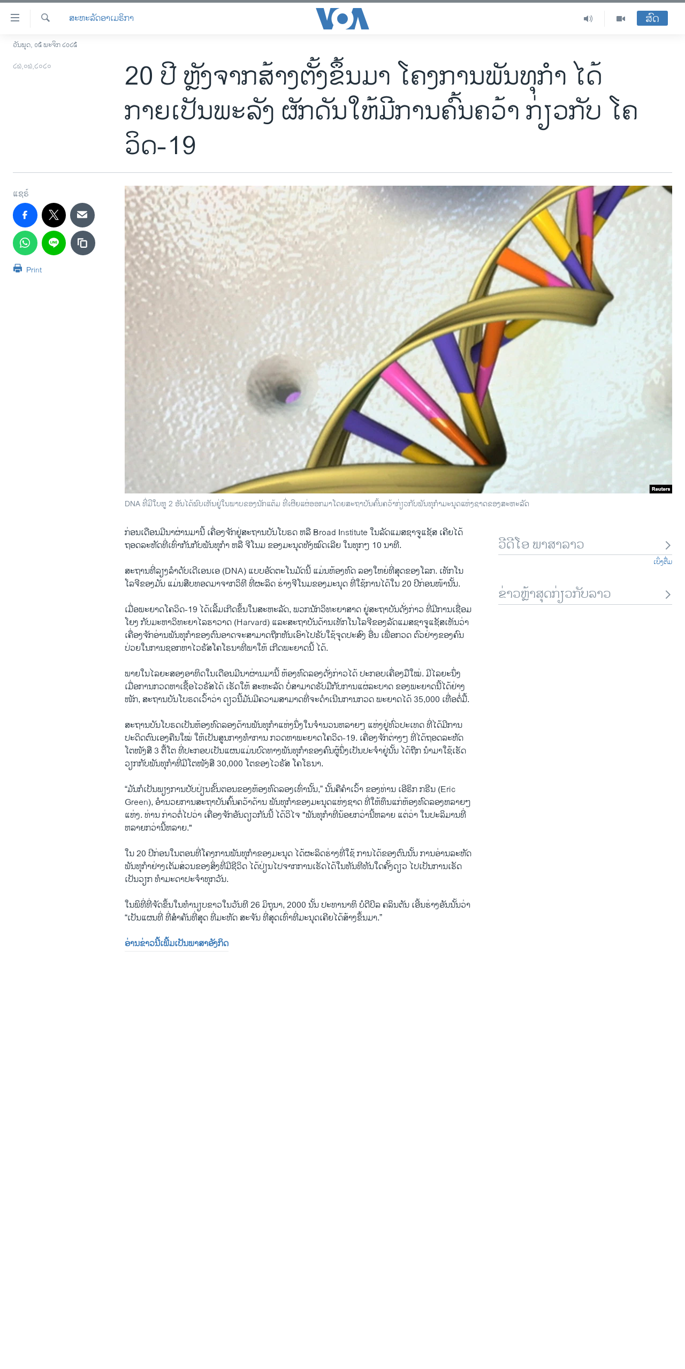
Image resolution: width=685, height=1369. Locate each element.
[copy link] (83, 243)
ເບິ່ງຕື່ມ (662, 562)
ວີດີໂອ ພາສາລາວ (585, 545)
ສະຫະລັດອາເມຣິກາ (101, 18)
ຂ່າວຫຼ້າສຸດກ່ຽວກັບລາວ (585, 594)
